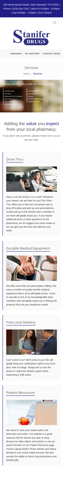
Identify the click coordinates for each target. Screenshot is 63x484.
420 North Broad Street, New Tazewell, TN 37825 (30, 4)
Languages (16, 54)
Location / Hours (51, 54)
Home (26, 73)
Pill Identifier (32, 54)
